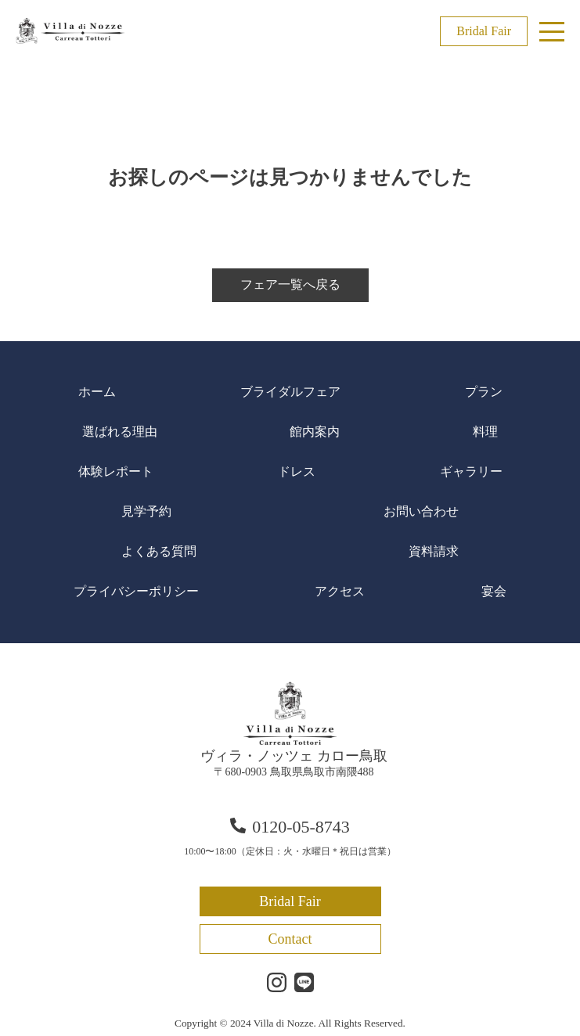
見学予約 (146, 511)
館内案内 (315, 431)
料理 (485, 431)
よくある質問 (158, 551)
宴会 (493, 591)
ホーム (97, 391)
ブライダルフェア (290, 391)
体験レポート (115, 471)
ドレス (296, 471)
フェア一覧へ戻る (290, 284)
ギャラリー (471, 471)
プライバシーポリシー (136, 591)
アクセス (340, 591)
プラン (484, 391)
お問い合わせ (421, 511)
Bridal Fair (483, 31)
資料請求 (434, 551)
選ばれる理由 (119, 431)
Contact (290, 939)
